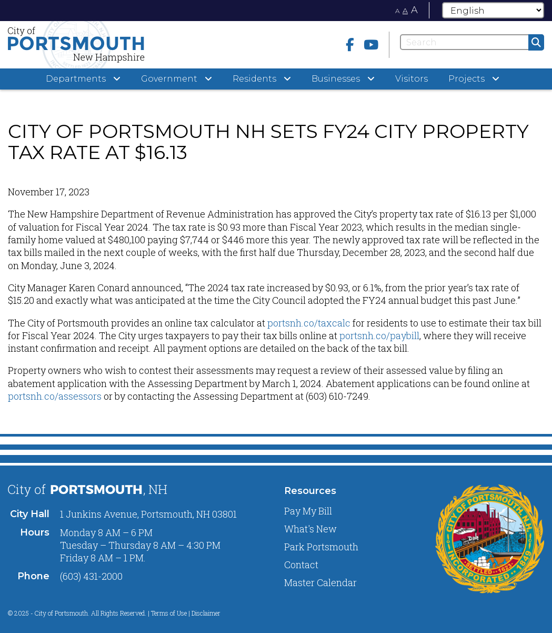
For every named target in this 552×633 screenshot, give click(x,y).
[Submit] (536, 42)
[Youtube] (371, 44)
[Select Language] (493, 10)
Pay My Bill (308, 511)
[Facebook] (350, 44)
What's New (310, 528)
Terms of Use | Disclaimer (185, 613)
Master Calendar (320, 582)
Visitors (411, 79)
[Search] (472, 42)
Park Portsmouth (321, 546)
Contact (301, 564)
